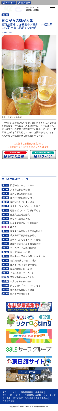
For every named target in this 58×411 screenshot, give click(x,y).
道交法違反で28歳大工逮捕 (23, 260)
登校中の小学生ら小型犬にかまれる (27, 256)
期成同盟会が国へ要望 (21, 269)
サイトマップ (49, 395)
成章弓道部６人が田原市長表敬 (25, 244)
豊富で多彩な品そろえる (22, 277)
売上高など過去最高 (20, 214)
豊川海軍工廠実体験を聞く (23, 235)
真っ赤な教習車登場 (20, 189)
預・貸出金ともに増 (20, 252)
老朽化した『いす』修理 (22, 202)
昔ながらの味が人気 (20, 219)
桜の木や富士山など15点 (22, 289)
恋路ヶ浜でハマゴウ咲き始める (25, 210)
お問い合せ (18, 398)
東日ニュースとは (11, 392)
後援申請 (39, 392)
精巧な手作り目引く (20, 294)
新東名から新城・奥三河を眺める (26, 231)
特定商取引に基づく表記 (36, 398)
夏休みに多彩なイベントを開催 (25, 239)
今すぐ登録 (15, 154)
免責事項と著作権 (33, 395)
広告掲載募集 (27, 392)
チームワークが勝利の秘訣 (23, 248)
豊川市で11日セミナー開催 (23, 264)
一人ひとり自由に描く (21, 281)
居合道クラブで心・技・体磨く (25, 206)
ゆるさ (13, 227)
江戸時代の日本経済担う (22, 198)
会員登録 (24, 2)
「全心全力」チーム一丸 (22, 273)
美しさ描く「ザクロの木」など (25, 285)
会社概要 (7, 398)
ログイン (8, 2)
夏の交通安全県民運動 (21, 194)
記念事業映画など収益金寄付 (24, 223)
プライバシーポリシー (13, 395)
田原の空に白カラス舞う (22, 185)
